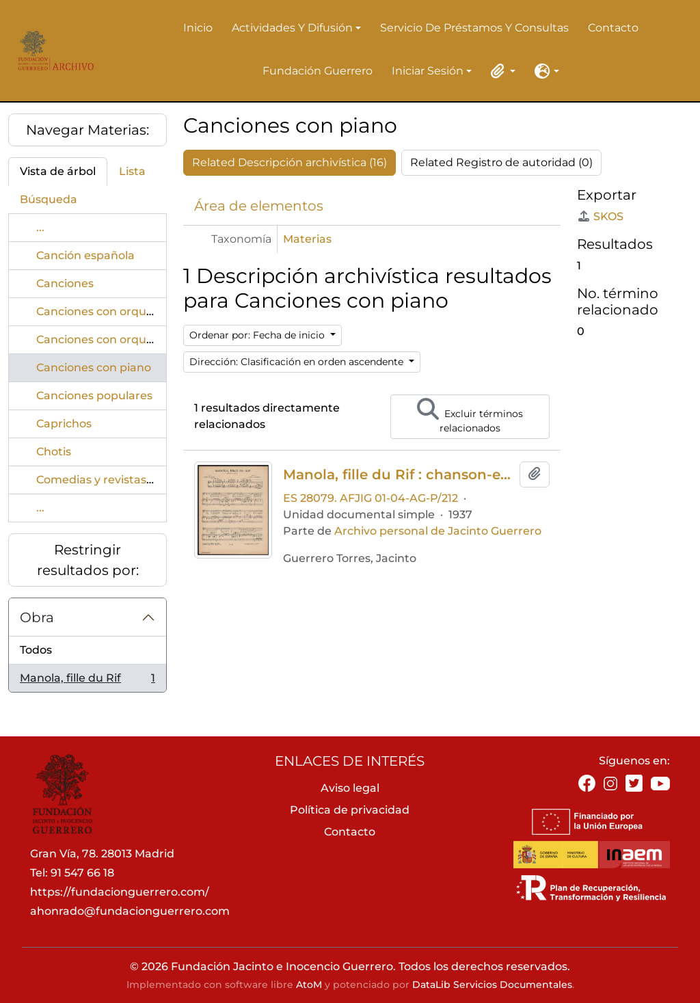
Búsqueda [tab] (48, 199)
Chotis (53, 451)
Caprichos (64, 423)
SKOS (600, 216)
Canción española (85, 255)
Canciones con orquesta (103, 311)
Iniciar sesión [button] (427, 71)
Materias (307, 238)
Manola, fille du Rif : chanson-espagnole (398, 474)
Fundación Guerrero (317, 70)
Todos (36, 649)
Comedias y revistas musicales (120, 479)
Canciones (65, 283)
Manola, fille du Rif (87, 681)
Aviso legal (350, 787)
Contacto (613, 27)
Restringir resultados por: (88, 559)
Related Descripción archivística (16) (289, 162)
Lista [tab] (132, 171)
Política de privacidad (349, 809)
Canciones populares (94, 395)
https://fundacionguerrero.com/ (119, 891)
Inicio (198, 27)
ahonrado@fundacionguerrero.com (130, 911)
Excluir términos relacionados (470, 416)
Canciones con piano (93, 367)
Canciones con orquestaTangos (123, 339)
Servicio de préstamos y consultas (474, 27)
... (40, 227)
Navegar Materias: (87, 130)
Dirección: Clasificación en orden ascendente (297, 362)
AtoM (309, 984)
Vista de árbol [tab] (58, 171)
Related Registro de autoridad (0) (501, 162)
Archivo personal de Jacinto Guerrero (437, 530)
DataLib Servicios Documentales (492, 984)
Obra (37, 617)
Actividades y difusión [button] (292, 28)
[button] (500, 71)
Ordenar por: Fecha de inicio (258, 335)
